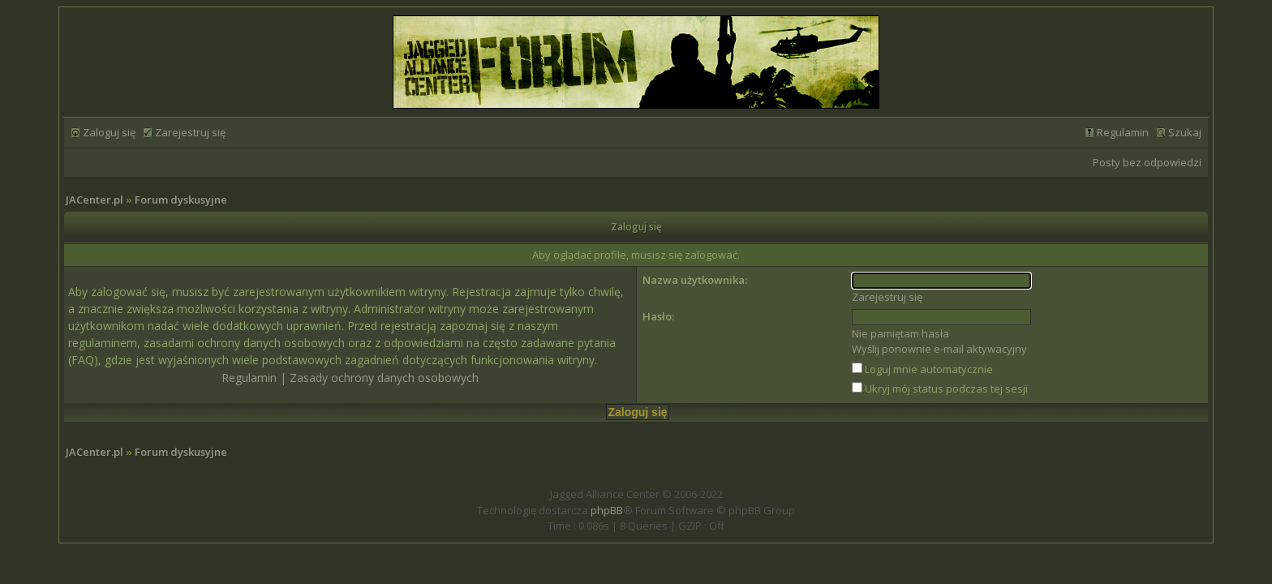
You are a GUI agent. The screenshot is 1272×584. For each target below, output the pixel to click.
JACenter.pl (94, 199)
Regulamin (1123, 132)
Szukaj (1184, 132)
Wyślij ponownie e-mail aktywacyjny (939, 348)
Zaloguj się (109, 132)
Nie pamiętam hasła (900, 333)
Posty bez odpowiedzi (1147, 162)
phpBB (607, 510)
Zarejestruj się (190, 132)
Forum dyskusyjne (181, 199)
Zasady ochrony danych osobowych (384, 377)
